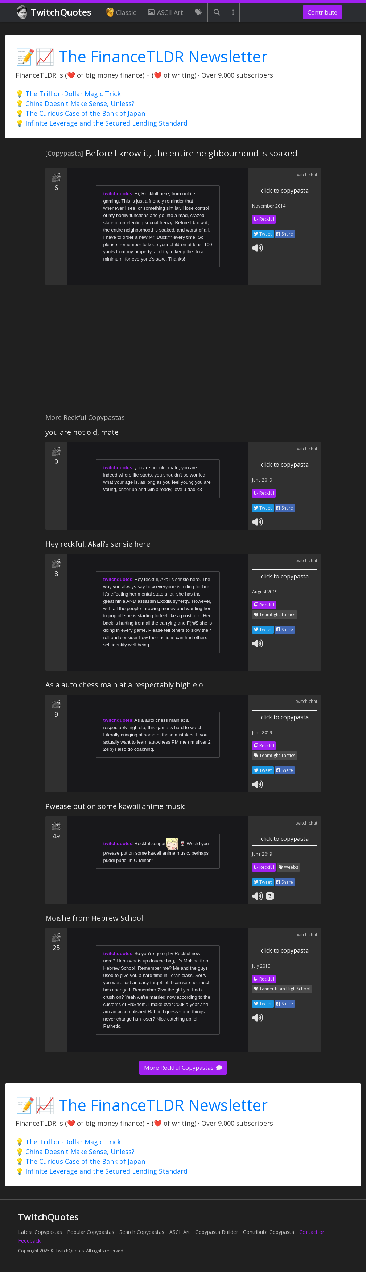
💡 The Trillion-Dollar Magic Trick (68, 93)
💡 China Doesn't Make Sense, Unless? (75, 103)
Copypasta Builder (216, 1231)
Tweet (263, 234)
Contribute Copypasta (268, 1231)
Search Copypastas (141, 1231)
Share (284, 234)
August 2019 (264, 592)
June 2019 (262, 480)
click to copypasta (285, 191)
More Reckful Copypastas (183, 1068)
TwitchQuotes (54, 12)
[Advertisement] (182, 353)
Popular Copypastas (90, 1231)
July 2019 (261, 966)
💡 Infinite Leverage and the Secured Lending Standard (102, 123)
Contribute (322, 12)
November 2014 (268, 206)
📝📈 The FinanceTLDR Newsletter (142, 56)
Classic (121, 12)
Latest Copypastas (40, 1231)
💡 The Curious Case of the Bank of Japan (80, 113)
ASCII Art (165, 12)
